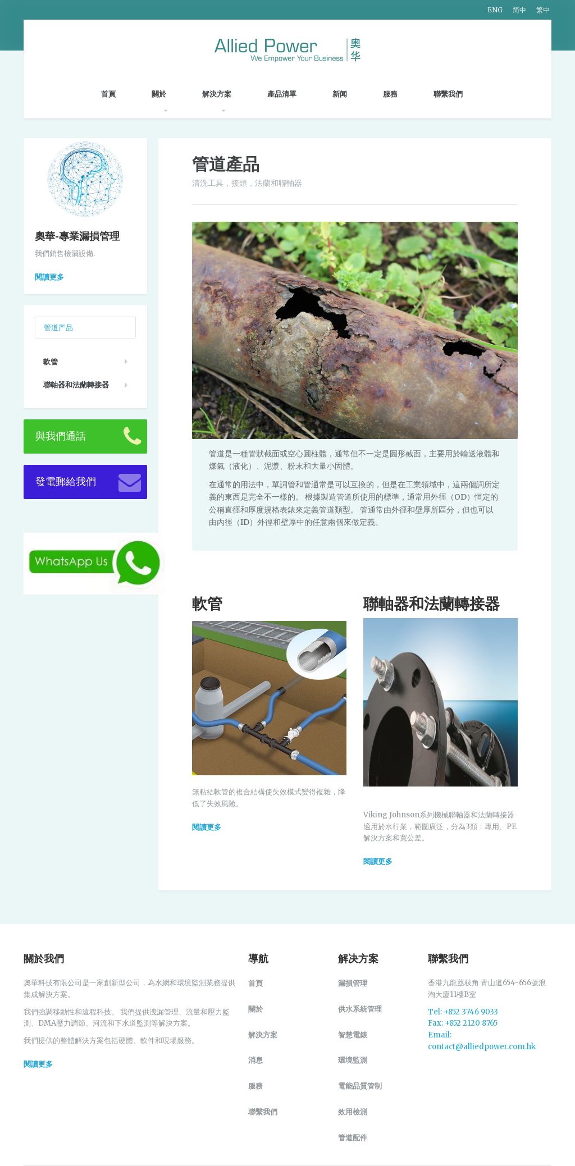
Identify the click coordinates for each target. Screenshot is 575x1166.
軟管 (50, 361)
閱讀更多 (49, 276)
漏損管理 (352, 982)
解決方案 (222, 93)
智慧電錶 (352, 1034)
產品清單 (287, 93)
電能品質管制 (360, 1085)
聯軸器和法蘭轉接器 (76, 384)
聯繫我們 (453, 93)
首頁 (114, 94)
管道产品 (58, 327)
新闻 (345, 93)
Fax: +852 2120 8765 (463, 1023)
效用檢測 (352, 1111)
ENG (495, 10)
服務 (396, 93)
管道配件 (352, 1137)
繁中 (543, 10)
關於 (164, 93)
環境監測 (352, 1059)
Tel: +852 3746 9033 (463, 1012)
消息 (255, 1059)
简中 (519, 10)
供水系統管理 (360, 1008)
